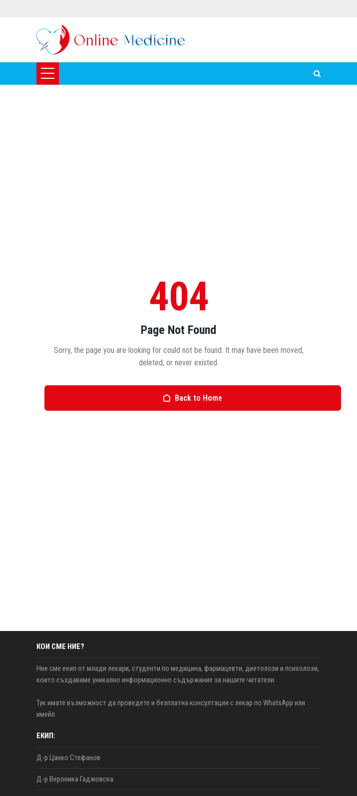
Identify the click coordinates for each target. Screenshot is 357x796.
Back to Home (192, 398)
